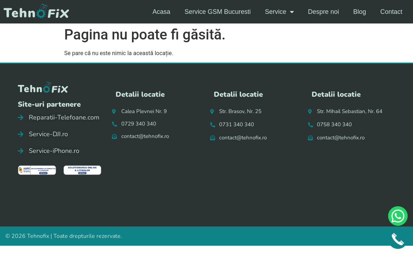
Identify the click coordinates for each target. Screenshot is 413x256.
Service (279, 11)
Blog (359, 11)
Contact (391, 11)
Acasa (161, 11)
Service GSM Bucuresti (218, 11)
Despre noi (323, 11)
